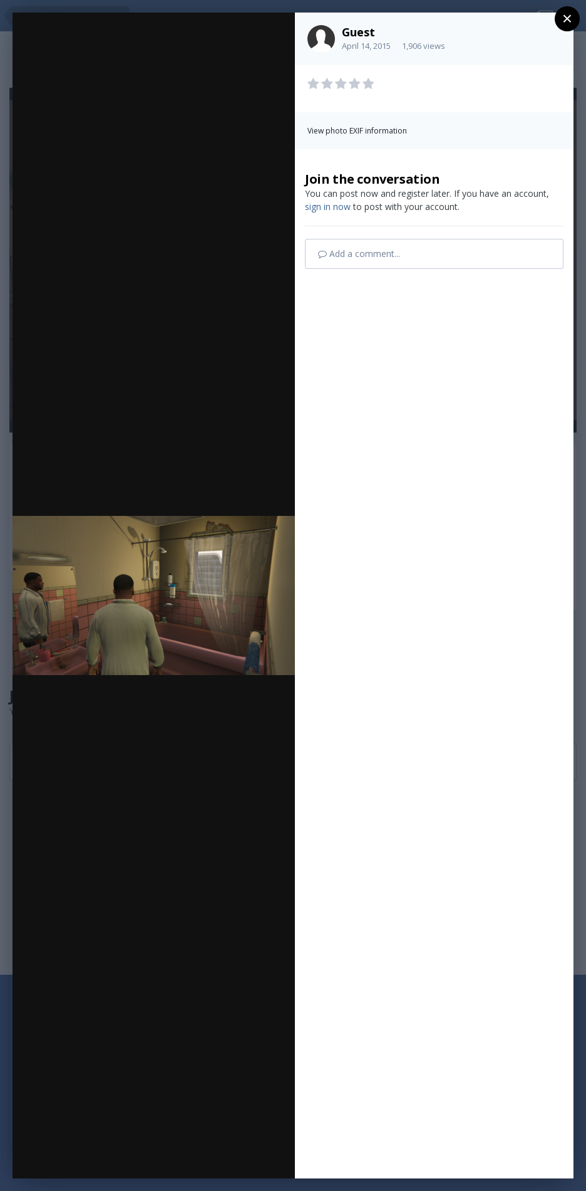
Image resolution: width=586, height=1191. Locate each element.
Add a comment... (359, 254)
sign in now (328, 206)
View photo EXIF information (357, 130)
